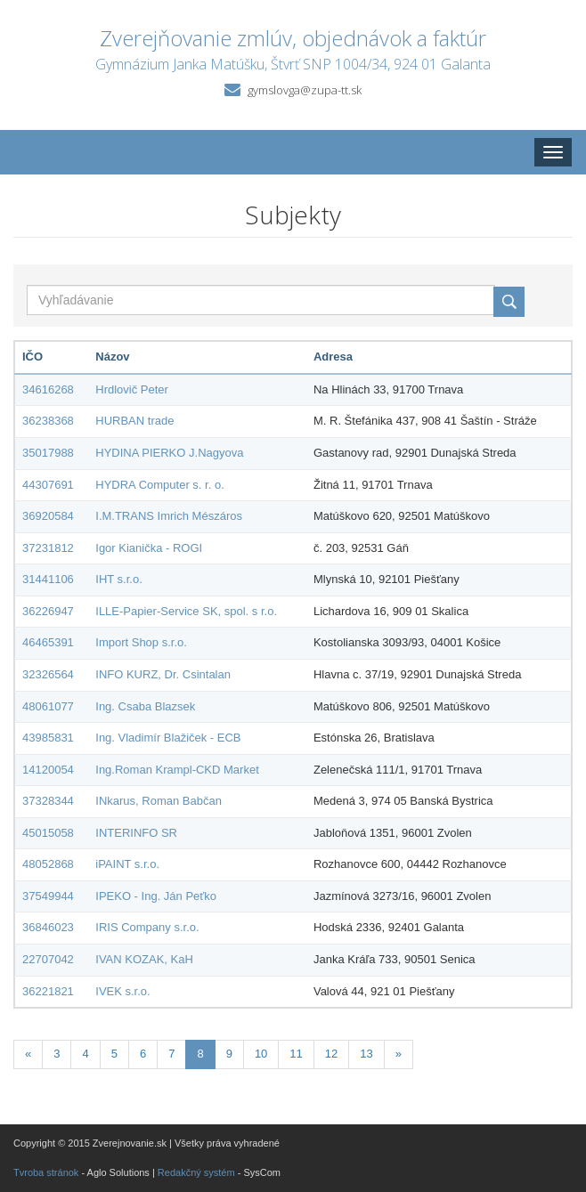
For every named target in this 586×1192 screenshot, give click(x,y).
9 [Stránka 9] (229, 1053)
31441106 (48, 579)
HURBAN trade (134, 420)
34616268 (48, 389)
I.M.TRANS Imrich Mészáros (168, 516)
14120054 (48, 769)
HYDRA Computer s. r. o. (159, 484)
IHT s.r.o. (118, 579)
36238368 (48, 420)
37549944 (48, 896)
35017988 (48, 452)
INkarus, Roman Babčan (158, 800)
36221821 (48, 991)
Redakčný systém (196, 1172)
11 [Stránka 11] (295, 1053)
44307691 (48, 484)
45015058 (48, 832)
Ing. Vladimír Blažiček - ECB (167, 737)
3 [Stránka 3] (56, 1053)
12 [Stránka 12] (331, 1053)
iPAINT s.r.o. (127, 864)
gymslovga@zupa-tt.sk (305, 90)
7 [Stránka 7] (171, 1053)
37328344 (48, 800)
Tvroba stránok (45, 1172)
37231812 (48, 548)
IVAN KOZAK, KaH (144, 959)
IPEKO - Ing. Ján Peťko (155, 896)
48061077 (48, 706)
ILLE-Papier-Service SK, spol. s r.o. (186, 611)
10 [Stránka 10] (261, 1053)
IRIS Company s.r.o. (147, 927)
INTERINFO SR (136, 832)
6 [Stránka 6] (143, 1053)
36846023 (48, 927)
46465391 (48, 642)
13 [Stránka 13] (366, 1053)
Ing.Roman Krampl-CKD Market (177, 769)
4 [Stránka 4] (85, 1053)
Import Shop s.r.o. (141, 642)
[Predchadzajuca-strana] (28, 1054)
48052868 (48, 864)
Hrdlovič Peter (131, 389)
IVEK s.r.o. (122, 991)
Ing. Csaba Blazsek (145, 706)
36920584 (48, 516)
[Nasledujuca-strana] (398, 1054)
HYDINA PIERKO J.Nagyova (169, 452)
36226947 (48, 611)
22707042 (48, 959)
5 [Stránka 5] (114, 1053)
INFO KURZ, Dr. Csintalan (163, 674)
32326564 (48, 674)
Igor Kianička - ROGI (148, 548)
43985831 (48, 737)
